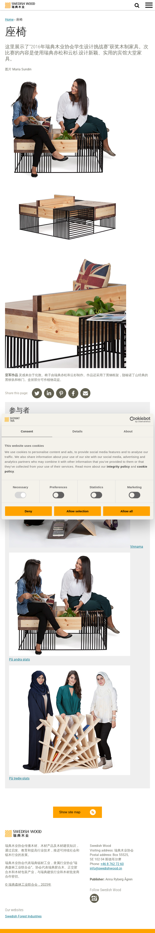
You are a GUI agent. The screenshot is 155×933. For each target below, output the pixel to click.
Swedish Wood (20, 5)
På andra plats (19, 659)
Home (9, 19)
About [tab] (128, 431)
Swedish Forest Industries (23, 916)
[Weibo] (94, 898)
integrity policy (118, 466)
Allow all (126, 511)
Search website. (139, 4)
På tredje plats (19, 778)
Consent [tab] (27, 431)
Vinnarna (76, 547)
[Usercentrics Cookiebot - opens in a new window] (132, 419)
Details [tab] (77, 431)
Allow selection (77, 511)
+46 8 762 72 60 (112, 864)
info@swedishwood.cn (106, 868)
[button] (149, 5)
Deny (28, 511)
